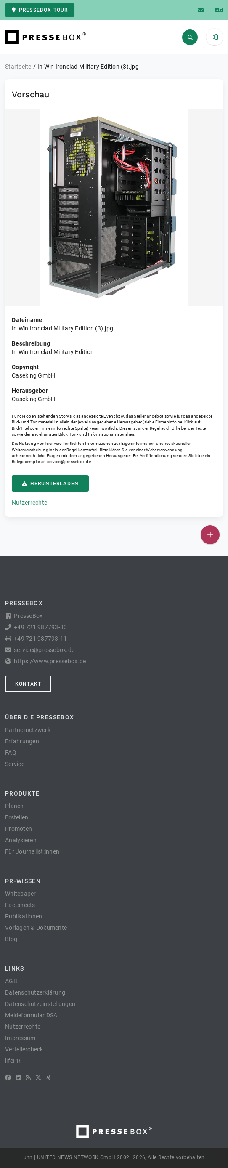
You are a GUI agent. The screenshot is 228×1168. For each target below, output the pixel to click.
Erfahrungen (22, 741)
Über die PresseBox (39, 717)
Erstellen (16, 817)
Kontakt (28, 684)
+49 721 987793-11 (40, 638)
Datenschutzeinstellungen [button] (40, 1003)
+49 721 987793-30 (40, 627)
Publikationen (23, 916)
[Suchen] (190, 37)
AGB (11, 981)
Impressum (20, 1038)
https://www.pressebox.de (50, 661)
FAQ (10, 752)
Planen (14, 806)
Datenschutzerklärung (35, 992)
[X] (38, 1077)
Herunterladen (50, 484)
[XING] (48, 1077)
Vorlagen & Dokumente (36, 927)
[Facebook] (8, 1077)
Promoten (18, 828)
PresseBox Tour (40, 10)
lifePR (13, 1060)
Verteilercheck (24, 1049)
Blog (11, 939)
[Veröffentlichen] (210, 534)
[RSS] (28, 1077)
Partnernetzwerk (27, 729)
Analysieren (21, 840)
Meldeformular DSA (31, 1015)
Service (14, 764)
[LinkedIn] (18, 1077)
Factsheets (20, 905)
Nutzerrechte (29, 502)
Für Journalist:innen (32, 851)
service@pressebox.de (69, 461)
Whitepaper (20, 893)
